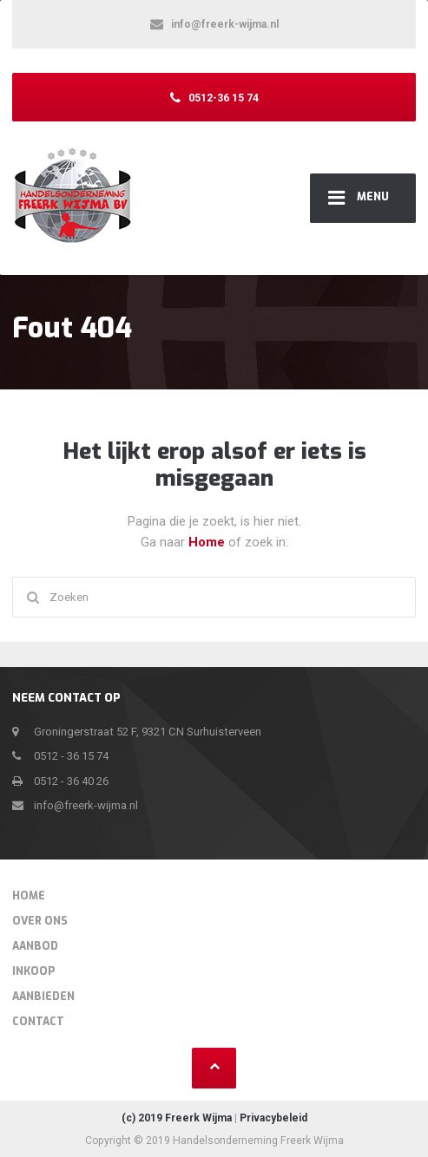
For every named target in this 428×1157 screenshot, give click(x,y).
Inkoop (34, 971)
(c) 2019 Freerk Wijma (177, 1118)
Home (208, 542)
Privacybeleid (273, 1118)
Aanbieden (43, 996)
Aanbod (35, 946)
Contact (38, 1022)
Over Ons (40, 921)
